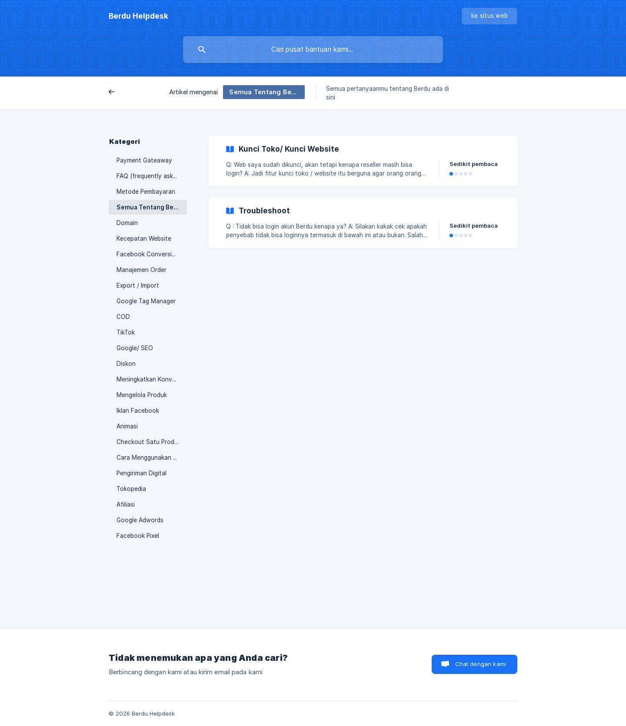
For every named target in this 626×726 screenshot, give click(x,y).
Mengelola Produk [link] (142, 394)
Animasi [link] (127, 426)
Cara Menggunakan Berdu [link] (152, 457)
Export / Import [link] (138, 285)
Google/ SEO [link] (135, 348)
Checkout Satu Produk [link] (149, 441)
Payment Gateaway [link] (144, 160)
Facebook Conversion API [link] (152, 254)
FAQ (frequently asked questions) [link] (152, 175)
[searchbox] (313, 49)
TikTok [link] (126, 332)
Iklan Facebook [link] (138, 410)
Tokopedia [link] (131, 488)
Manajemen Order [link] (141, 269)
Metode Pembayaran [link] (146, 191)
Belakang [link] (129, 92)
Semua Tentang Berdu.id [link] (152, 207)
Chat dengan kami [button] (480, 663)
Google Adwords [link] (140, 520)
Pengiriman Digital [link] (141, 473)
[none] (138, 16)
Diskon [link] (126, 363)
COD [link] (123, 316)
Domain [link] (127, 222)
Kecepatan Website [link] (144, 238)
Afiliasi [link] (126, 504)
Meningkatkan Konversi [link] (149, 379)
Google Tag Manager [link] (146, 301)
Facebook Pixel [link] (138, 535)
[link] (363, 161)
